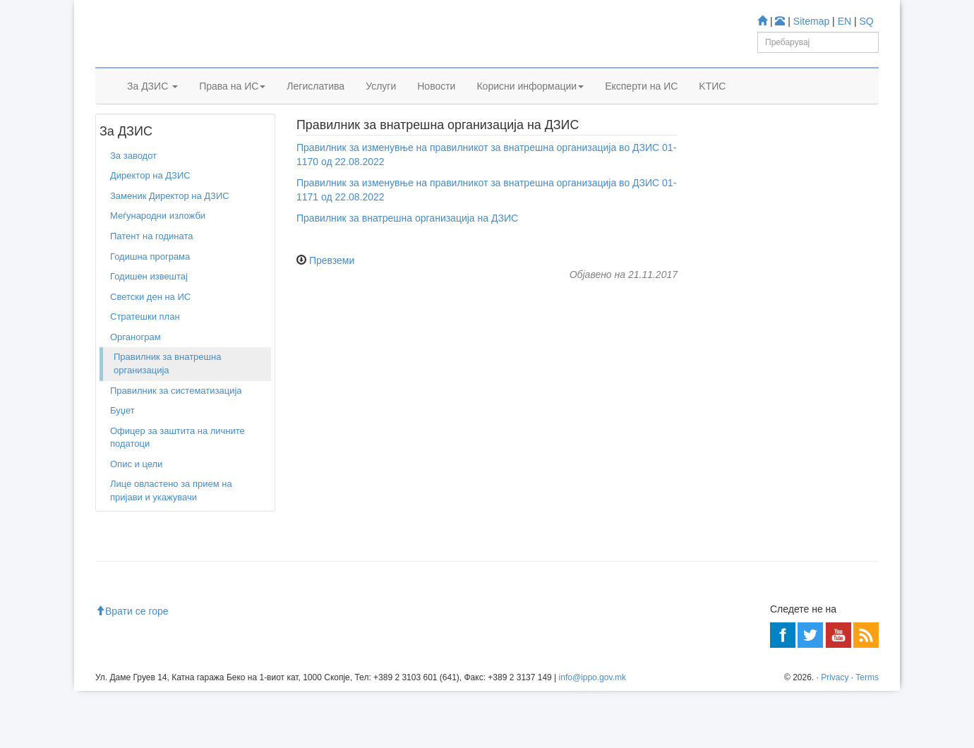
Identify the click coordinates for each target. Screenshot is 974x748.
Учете (717, 268)
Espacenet (749, 409)
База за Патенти (763, 333)
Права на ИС (232, 103)
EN (844, 21)
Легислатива (315, 103)
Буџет (122, 452)
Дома (116, 140)
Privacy (834, 734)
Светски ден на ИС (150, 339)
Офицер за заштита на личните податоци (177, 480)
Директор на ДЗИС (150, 218)
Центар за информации (755, 555)
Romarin (745, 428)
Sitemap (811, 21)
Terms (867, 734)
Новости (436, 103)
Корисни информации (530, 103)
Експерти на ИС (641, 103)
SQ (867, 21)
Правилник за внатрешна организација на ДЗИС (407, 260)
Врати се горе (132, 668)
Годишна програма (150, 299)
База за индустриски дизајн (786, 371)
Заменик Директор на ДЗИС (169, 238)
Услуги (381, 103)
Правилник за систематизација (176, 433)
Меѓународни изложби (157, 258)
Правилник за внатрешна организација (167, 406)
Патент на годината (151, 278)
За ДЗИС (152, 103)
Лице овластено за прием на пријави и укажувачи (171, 533)
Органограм (135, 379)
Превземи (331, 302)
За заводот (160, 140)
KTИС (712, 103)
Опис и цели (136, 506)
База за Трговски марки (778, 352)
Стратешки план (145, 359)
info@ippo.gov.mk (592, 734)
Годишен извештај (149, 318)
